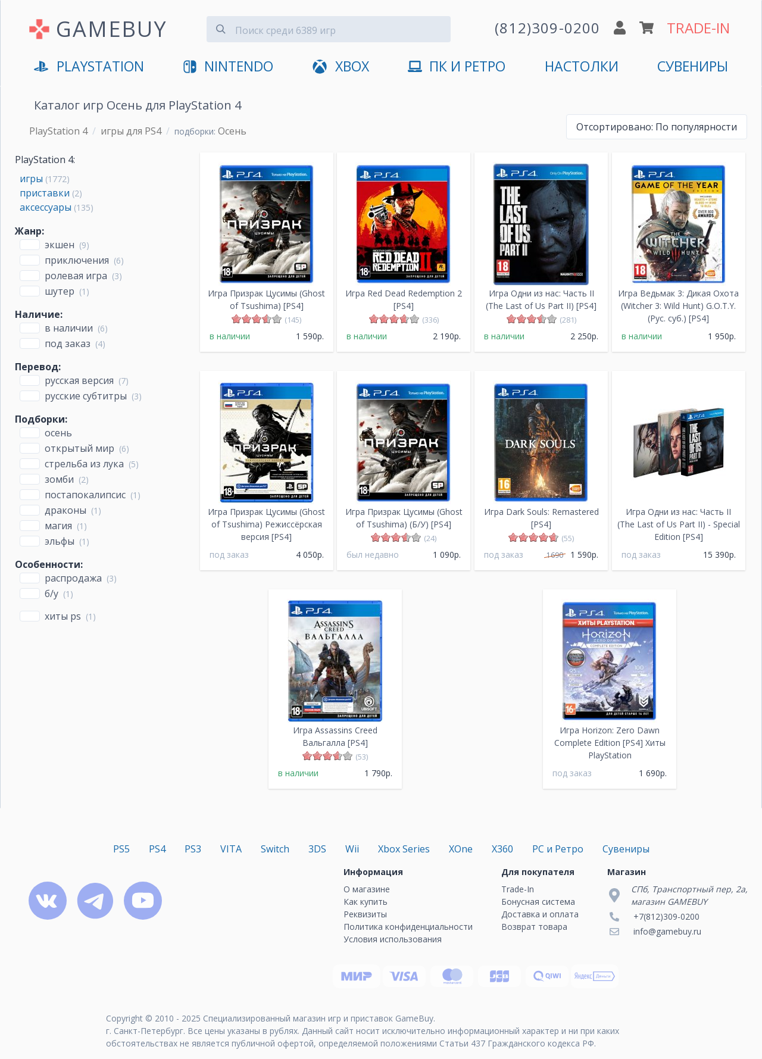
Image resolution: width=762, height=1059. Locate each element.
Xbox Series (404, 848)
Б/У (51, 593)
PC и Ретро (557, 848)
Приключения (77, 260)
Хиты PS (63, 616)
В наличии (69, 328)
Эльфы (59, 541)
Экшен (59, 244)
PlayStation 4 (58, 131)
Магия (58, 525)
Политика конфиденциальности (408, 926)
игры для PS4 (131, 131)
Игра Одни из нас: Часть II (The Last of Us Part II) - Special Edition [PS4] (678, 524)
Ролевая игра (76, 275)
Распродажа (73, 578)
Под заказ (67, 343)
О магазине (366, 889)
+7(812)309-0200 (666, 916)
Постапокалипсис (85, 494)
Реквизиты (365, 914)
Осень (58, 432)
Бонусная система (538, 901)
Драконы (65, 510)
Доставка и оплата (540, 914)
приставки (45, 192)
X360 (502, 848)
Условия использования (392, 939)
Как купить (365, 901)
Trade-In (517, 889)
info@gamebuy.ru (667, 931)
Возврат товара (534, 926)
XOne (461, 848)
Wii (352, 848)
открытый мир (79, 448)
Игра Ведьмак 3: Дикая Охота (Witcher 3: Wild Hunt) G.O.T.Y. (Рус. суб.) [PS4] (678, 306)
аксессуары (45, 207)
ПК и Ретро (456, 67)
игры (31, 178)
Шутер (59, 291)
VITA (231, 848)
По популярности (656, 126)
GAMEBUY (111, 28)
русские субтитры (86, 395)
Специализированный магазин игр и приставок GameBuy (318, 1018)
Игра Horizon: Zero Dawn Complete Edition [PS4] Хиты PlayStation (610, 742)
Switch (275, 848)
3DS (317, 848)
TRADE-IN (698, 28)
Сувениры (692, 66)
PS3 (193, 848)
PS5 (121, 848)
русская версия (79, 380)
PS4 (157, 848)
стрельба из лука (84, 463)
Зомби (59, 479)
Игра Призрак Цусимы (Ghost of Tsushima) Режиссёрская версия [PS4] (266, 524)
